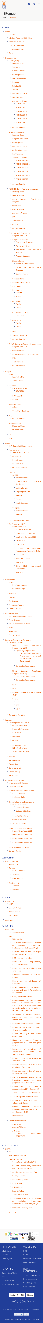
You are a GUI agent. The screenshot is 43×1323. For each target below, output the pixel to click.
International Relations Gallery (21, 790)
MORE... (8, 1149)
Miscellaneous (18, 1116)
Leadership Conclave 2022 (26, 537)
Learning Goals (18, 63)
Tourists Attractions (20, 816)
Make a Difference (19, 78)
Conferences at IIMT (20, 313)
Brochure (12, 593)
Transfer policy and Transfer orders (26, 1093)
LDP (17, 701)
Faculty (19, 293)
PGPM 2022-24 (21, 111)
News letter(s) (29, 1286)
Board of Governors (16, 42)
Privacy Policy (17, 1187)
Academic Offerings (19, 804)
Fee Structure (17, 97)
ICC (10, 1152)
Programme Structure (24, 242)
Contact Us (14, 1295)
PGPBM (15, 399)
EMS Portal (13, 915)
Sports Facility (14, 772)
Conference (16, 301)
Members (19, 495)
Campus (8, 720)
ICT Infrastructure (19, 748)
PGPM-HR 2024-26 (23, 175)
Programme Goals (19, 236)
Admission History (19, 101)
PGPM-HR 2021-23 (23, 164)
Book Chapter (17, 460)
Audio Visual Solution (20, 752)
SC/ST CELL (13, 1212)
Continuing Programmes (26, 666)
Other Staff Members (20, 411)
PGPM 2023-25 (21, 115)
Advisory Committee (20, 150)
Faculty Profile (18, 377)
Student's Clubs (18, 426)
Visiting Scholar (22, 488)
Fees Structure (18, 195)
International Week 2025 (22, 842)
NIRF (11, 627)
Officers (15, 407)
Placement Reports (16, 605)
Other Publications (19, 467)
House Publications (16, 49)
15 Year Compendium (31, 1275)
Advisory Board (22, 477)
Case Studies (17, 456)
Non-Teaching (18, 878)
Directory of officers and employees (26, 1023)
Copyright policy (18, 1176)
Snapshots (13, 631)
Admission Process (19, 213)
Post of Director (18, 871)
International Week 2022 (22, 831)
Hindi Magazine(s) (30, 1279)
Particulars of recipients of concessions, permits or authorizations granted (26, 1052)
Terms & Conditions (20, 1195)
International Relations (14, 780)
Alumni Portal (14, 911)
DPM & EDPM (17, 396)
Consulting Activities (17, 715)
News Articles (17, 464)
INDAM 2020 (20, 541)
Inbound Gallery (18, 793)
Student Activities (19, 823)
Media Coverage (22, 503)
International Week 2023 (22, 835)
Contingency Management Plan (24, 1172)
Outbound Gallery (19, 797)
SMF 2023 (19, 572)
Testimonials (17, 220)
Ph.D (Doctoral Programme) (20, 233)
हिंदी (22, 1295)
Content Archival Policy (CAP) (24, 1162)
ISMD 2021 (20, 544)
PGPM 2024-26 (21, 118)
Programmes (10, 58)
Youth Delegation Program (19, 847)
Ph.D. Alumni (17, 286)
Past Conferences (19, 527)
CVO (10, 434)
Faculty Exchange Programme (20, 828)
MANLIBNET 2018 (23, 558)
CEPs (14, 685)
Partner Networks (16, 787)
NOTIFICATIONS (11, 861)
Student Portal (18, 430)
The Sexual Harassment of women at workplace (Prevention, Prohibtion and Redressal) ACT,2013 (26, 945)
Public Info (9, 930)
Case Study (16, 320)
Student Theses (22, 274)
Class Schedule (18, 209)
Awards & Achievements (25, 263)
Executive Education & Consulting (18, 640)
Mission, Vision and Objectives (20, 38)
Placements (10, 579)
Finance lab (13, 764)
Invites (11, 582)
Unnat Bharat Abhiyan (17, 1121)
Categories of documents (22, 996)
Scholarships (17, 86)
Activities (16, 1131)
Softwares (16, 736)
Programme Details (20, 138)
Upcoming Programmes (25, 650)
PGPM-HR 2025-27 (23, 179)
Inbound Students (23, 807)
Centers (12, 472)
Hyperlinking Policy (20, 1179)
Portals (26, 1255)
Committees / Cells (16, 932)
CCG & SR (15, 508)
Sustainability (14, 760)
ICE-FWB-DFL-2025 (23, 529)
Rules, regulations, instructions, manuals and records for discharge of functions (26, 990)
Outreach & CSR (15, 1124)
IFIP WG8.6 (20, 555)
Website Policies (15, 1159)
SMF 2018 (19, 562)
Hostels (12, 756)
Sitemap (30, 1295)
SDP (17, 705)
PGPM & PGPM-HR (19, 388)
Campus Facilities (19, 819)
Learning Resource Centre (19, 722)
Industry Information (20, 729)
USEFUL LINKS (11, 901)
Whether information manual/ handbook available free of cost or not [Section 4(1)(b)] (26, 1109)
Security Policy (18, 1191)
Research (8, 443)
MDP (18, 709)
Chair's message (18, 589)
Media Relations (11, 613)
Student (19, 296)
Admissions (13, 864)
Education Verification (17, 1155)
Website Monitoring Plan (22, 1207)
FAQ (13, 217)
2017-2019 (20, 391)
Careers (12, 868)
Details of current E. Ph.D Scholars (25, 354)
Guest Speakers (18, 74)
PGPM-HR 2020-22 (23, 160)
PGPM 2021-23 (21, 107)
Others (15, 740)
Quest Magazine (29, 1283)
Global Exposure (18, 71)
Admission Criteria (19, 93)
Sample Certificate (19, 335)
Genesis (12, 34)
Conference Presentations (19, 520)
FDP (14, 688)
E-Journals (16, 733)
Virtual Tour (13, 775)
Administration (15, 404)
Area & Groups (17, 380)
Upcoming (20, 315)
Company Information (21, 725)
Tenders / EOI (14, 883)
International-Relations (18, 783)
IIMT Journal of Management (20, 446)
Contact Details (18, 127)
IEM (10, 438)
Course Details (18, 279)
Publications (17, 290)
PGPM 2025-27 (21, 122)
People (8, 371)
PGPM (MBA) (14, 60)
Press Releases (15, 620)
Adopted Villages (19, 1127)
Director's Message (16, 45)
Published (9, 920)
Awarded (15, 889)
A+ (26, 1314)
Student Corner (18, 261)
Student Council (15, 423)
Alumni (11, 416)
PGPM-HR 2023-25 (23, 171)
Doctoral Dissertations (21, 282)
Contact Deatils (18, 365)
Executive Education (17, 642)
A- (16, 1314)
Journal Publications (20, 452)
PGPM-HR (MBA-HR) (17, 132)
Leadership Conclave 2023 (26, 533)
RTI (10, 936)
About (7, 31)
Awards (15, 90)
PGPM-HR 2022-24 (23, 168)
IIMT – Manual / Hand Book (22, 958)
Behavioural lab (15, 768)
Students (12, 385)
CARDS (15, 475)
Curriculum (16, 67)
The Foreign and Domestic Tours (25, 1096)
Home (5, 18)
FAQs (14, 331)
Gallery (11, 53)
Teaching (16, 874)
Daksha (12, 597)
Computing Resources (17, 745)
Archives (15, 886)
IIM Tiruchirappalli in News (19, 624)
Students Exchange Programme (21, 802)
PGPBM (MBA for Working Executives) (23, 189)
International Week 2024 (22, 838)
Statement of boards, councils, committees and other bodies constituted (26, 1017)
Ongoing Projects (23, 492)
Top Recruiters (14, 601)
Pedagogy (16, 82)
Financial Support (23, 256)
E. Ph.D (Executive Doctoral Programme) (25, 344)
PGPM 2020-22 (21, 103)
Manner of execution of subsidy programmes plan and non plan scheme (26, 1043)
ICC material (17, 939)
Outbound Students (23, 811)
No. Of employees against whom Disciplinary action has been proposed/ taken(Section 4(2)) (26, 1080)
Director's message (20, 585)
